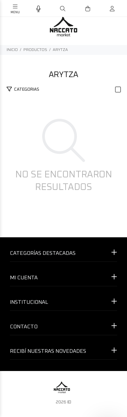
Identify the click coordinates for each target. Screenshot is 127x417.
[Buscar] (63, 9)
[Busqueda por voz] (38, 9)
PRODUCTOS (35, 50)
